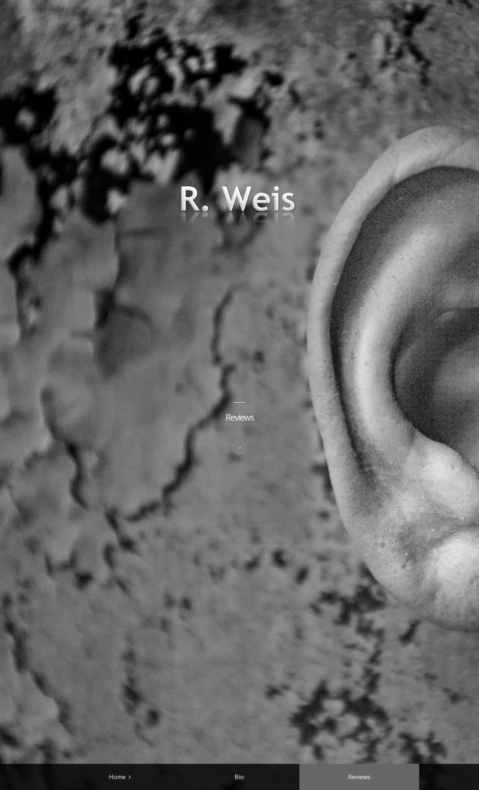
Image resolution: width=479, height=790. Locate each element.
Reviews (359, 777)
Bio (239, 777)
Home (117, 777)
